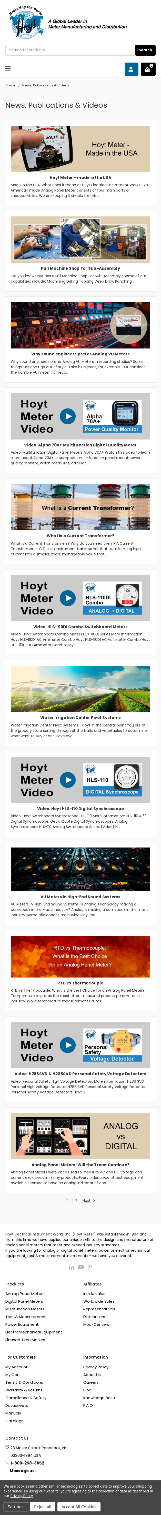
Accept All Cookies (79, 1507)
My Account (16, 1367)
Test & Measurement (25, 1316)
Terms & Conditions (24, 1382)
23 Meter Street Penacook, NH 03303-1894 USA (39, 1451)
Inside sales (94, 1293)
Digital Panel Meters (24, 1301)
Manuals (13, 1413)
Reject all (42, 1507)
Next (89, 1201)
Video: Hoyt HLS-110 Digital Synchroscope (80, 808)
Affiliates (92, 1284)
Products (14, 1284)
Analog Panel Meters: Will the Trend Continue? (80, 1165)
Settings (16, 1507)
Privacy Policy (95, 1367)
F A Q (88, 1405)
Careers (91, 1382)
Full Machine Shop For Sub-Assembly (80, 268)
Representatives (99, 1309)
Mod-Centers (96, 1324)
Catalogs (14, 1420)
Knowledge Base (99, 1397)
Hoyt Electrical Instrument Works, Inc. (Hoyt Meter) (50, 1234)
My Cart (12, 1374)
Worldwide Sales (99, 1301)
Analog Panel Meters (25, 1293)
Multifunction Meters (24, 1309)
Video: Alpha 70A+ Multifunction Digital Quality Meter (80, 445)
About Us (92, 1374)
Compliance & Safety (25, 1397)
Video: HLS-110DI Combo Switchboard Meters (80, 627)
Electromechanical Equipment (33, 1332)
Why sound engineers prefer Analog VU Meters (80, 354)
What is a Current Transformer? (81, 536)
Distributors (94, 1316)
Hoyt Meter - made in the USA (80, 177)
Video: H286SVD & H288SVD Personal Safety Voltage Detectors (81, 1074)
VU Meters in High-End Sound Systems (81, 897)
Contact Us (17, 1438)
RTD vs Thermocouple (80, 983)
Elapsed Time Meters (25, 1339)
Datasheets (16, 1405)
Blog (87, 1390)
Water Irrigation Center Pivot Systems (80, 717)
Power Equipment (22, 1324)
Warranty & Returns (24, 1390)
